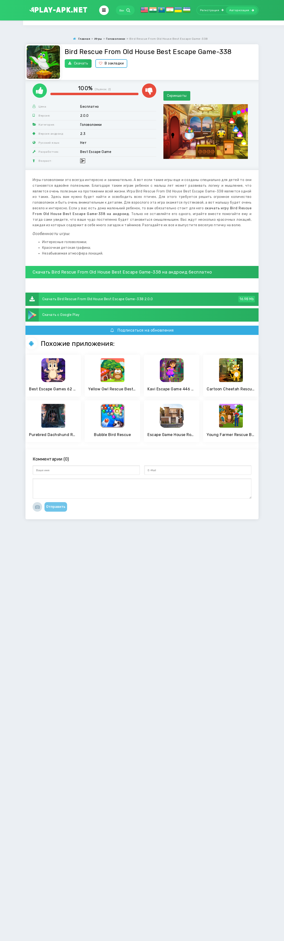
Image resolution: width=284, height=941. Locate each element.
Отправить (55, 507)
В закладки (111, 63)
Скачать (78, 63)
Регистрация (212, 10)
